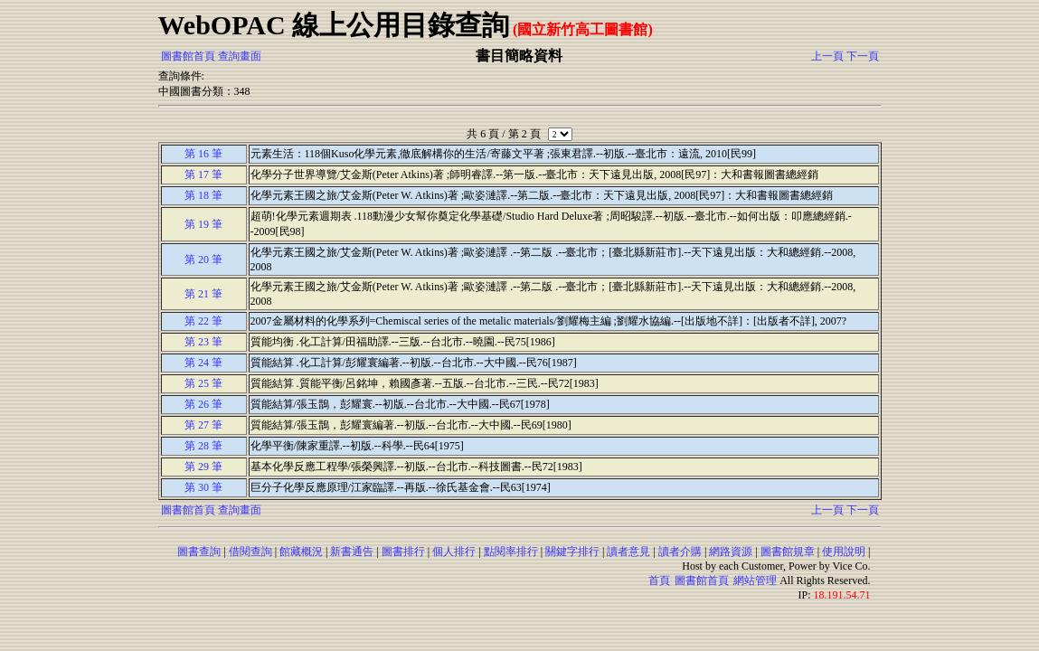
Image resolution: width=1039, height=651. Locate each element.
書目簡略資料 (519, 55)
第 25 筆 (203, 383)
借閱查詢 (250, 551)
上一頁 (827, 56)
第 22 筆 (203, 321)
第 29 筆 (203, 466)
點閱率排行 (511, 551)
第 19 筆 (203, 224)
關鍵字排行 (572, 551)
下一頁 (862, 56)
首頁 (659, 580)
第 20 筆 (203, 259)
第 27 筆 (203, 425)
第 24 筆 (203, 362)
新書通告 (351, 551)
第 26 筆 (203, 404)
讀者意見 (628, 551)
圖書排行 (403, 551)
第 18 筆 (203, 195)
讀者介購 (680, 551)
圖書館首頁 (188, 56)
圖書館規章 (787, 551)
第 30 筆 (203, 487)
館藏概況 (301, 551)
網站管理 (755, 580)
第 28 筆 (203, 445)
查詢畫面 (239, 56)
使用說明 (843, 551)
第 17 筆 (203, 174)
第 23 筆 (203, 341)
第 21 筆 (203, 294)
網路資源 (730, 551)
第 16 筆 (203, 153)
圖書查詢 (199, 551)
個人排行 (454, 551)
